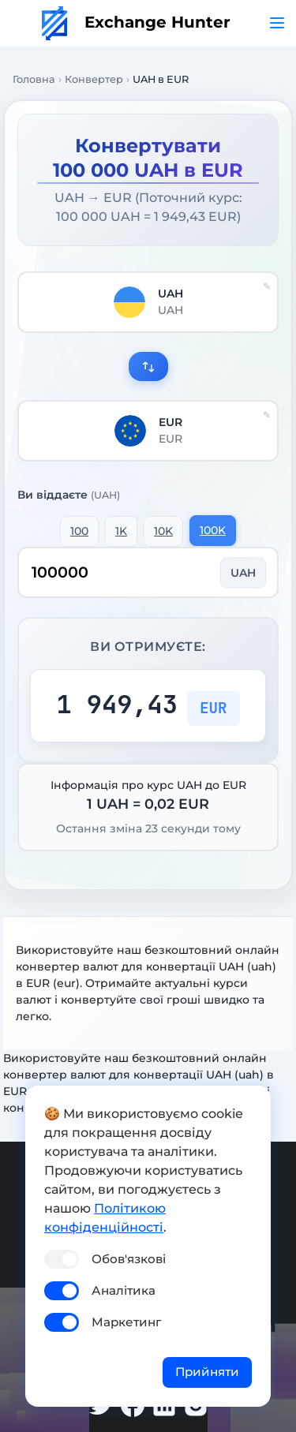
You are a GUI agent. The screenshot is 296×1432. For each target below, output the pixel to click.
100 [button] (79, 531)
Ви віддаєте (68, 495)
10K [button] (163, 531)
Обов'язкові (129, 1258)
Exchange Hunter (136, 22)
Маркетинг (126, 1321)
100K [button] (213, 530)
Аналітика (123, 1290)
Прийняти (207, 1371)
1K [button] (121, 531)
